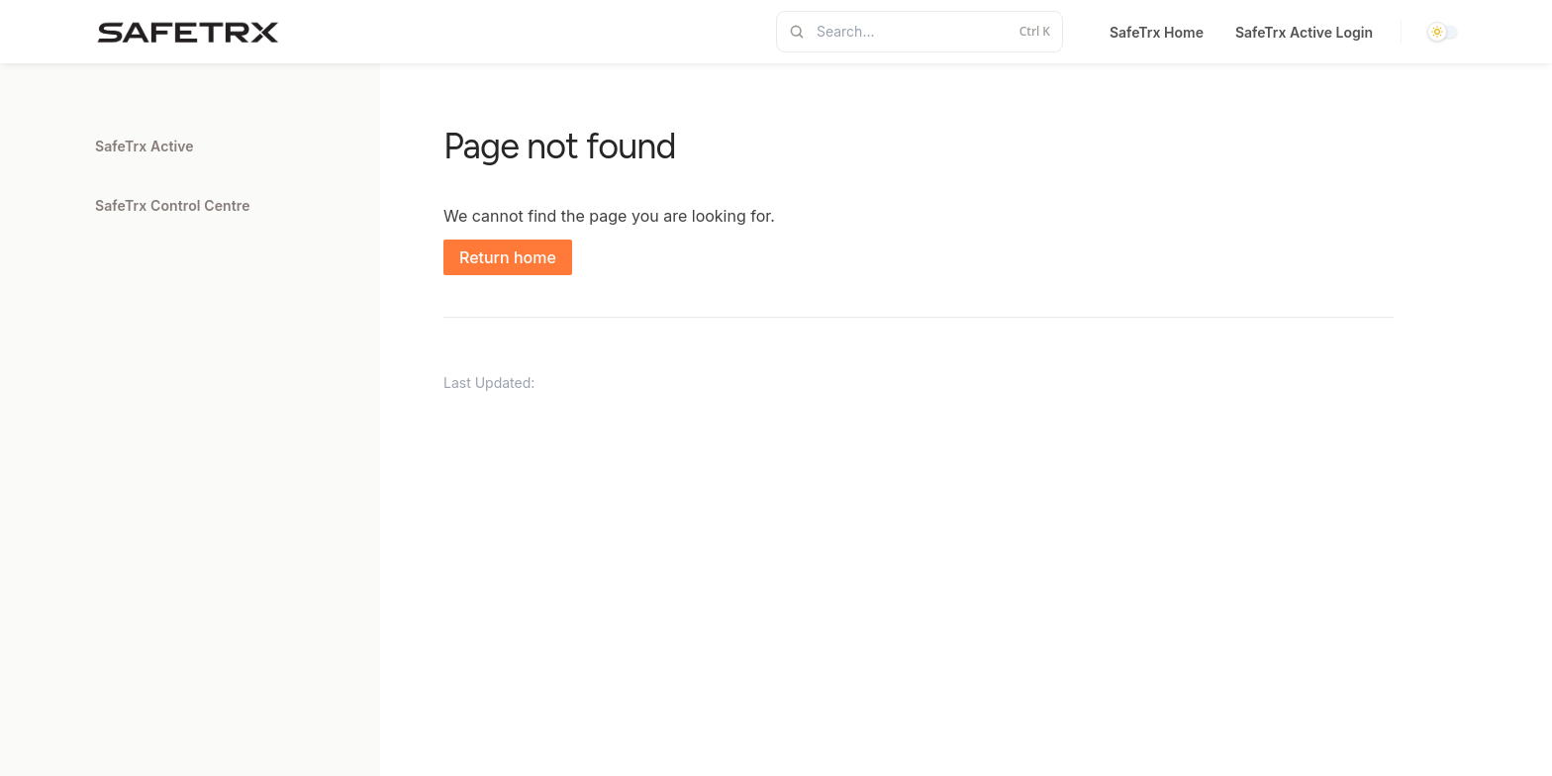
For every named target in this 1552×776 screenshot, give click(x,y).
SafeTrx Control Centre (172, 205)
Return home (507, 257)
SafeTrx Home (1157, 32)
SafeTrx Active (144, 146)
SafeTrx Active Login (1304, 32)
